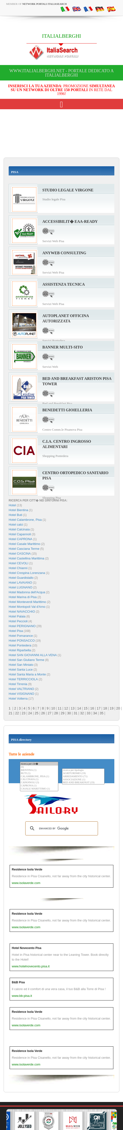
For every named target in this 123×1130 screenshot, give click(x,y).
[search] (61, 828)
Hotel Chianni (18, 568)
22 (17, 713)
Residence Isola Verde (27, 869)
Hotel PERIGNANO (22, 626)
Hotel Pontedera (20, 645)
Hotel (13, 505)
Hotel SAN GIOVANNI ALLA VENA (33, 655)
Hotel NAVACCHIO (22, 611)
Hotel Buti (15, 515)
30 (69, 713)
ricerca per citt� (39, 764)
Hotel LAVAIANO (20, 582)
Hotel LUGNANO (20, 587)
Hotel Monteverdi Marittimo (27, 602)
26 (43, 713)
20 (118, 708)
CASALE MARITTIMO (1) (39, 788)
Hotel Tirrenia (18, 684)
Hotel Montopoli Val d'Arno (27, 606)
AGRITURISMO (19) (83, 773)
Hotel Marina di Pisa (23, 597)
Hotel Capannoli (20, 534)
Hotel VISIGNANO (21, 693)
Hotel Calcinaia (19, 529)
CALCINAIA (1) (39, 779)
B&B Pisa (18, 982)
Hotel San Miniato (21, 664)
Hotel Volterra (18, 698)
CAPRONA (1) (39, 785)
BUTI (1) (39, 773)
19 (112, 708)
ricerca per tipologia (83, 770)
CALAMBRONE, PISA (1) (39, 776)
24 (30, 713)
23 (24, 713)
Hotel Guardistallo (21, 577)
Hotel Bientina (18, 510)
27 (50, 713)
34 (95, 713)
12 (66, 708)
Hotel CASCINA (20, 553)
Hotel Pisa (16, 631)
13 (73, 708)
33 (89, 713)
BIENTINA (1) (39, 770)
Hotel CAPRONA (20, 539)
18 (105, 708)
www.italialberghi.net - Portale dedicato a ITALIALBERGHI (61, 73)
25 (37, 713)
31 (76, 713)
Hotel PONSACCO (22, 640)
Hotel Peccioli (18, 621)
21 (11, 713)
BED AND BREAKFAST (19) (83, 782)
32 (82, 713)
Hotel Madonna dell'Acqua (27, 592)
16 (92, 708)
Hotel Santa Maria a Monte (27, 674)
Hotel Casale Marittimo (24, 544)
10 (53, 708)
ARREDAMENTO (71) (83, 776)
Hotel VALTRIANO (21, 689)
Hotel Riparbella (20, 650)
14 (79, 708)
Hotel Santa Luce (21, 669)
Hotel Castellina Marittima (26, 558)
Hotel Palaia (17, 616)
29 (63, 713)
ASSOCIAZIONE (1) (83, 779)
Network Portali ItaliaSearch (44, 3)
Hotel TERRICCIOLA (23, 679)
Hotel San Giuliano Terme (26, 660)
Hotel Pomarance (21, 635)
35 (102, 713)
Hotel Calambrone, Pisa (25, 520)
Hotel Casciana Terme (24, 549)
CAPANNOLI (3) (39, 782)
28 (56, 713)
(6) (39, 767)
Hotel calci (16, 524)
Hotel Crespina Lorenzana (27, 573)
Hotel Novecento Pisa (26, 948)
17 (99, 708)
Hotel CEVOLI (18, 563)
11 (60, 708)
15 (86, 708)
